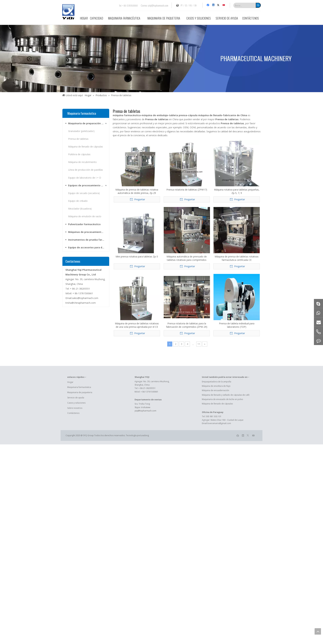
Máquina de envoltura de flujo (216, 386)
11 (199, 344)
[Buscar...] (244, 5)
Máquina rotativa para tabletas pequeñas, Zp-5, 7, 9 (236, 191)
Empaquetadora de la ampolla (216, 381)
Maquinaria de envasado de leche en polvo (222, 399)
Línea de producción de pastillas (85, 169)
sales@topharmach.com (85, 298)
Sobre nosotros (74, 408)
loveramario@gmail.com (219, 423)
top (318, 631)
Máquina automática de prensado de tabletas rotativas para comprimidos (187, 258)
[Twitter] (219, 5)
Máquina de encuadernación (215, 390)
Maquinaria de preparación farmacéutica (87, 123)
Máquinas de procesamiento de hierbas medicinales (87, 232)
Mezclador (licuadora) (80, 208)
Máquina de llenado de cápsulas (85, 146)
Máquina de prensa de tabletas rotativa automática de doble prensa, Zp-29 (136, 191)
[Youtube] (224, 5)
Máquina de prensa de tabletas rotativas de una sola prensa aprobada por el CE (137, 325)
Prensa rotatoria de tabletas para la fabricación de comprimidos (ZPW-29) (186, 325)
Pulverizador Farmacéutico (84, 224)
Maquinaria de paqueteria (79, 392)
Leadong (144, 435)
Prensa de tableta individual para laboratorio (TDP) (236, 325)
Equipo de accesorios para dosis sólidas (87, 247)
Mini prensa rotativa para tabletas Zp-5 (137, 256)
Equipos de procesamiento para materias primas (87, 185)
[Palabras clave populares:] (258, 5)
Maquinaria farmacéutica (79, 387)
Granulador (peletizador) (81, 131)
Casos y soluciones (76, 402)
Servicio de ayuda (75, 397)
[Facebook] (208, 5)
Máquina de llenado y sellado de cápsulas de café (225, 394)
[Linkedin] (213, 5)
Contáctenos (73, 413)
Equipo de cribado (78, 200)
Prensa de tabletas (78, 138)
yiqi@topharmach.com (158, 5)
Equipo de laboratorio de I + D (84, 177)
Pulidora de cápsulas (79, 154)
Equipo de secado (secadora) (84, 193)
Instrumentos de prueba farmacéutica (87, 239)
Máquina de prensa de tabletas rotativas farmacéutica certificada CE (237, 258)
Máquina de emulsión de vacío (84, 216)
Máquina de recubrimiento (82, 162)
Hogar (70, 382)
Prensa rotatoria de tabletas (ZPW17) (186, 189)
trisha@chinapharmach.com (80, 302)
